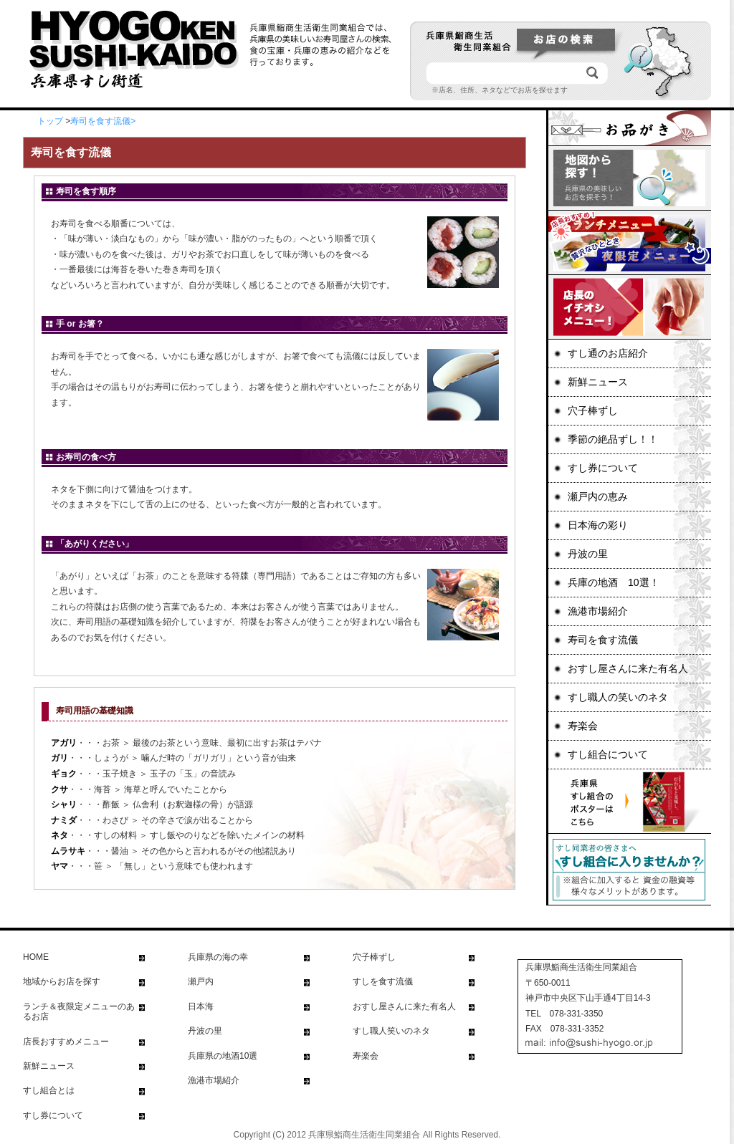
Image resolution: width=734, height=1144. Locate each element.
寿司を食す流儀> (102, 121)
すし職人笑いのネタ (391, 1031)
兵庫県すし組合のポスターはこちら (628, 801)
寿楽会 (583, 725)
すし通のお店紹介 (608, 353)
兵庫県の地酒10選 (222, 1056)
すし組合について (608, 754)
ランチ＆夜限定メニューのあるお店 (79, 1011)
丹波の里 (588, 553)
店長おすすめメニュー (66, 1042)
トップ (50, 121)
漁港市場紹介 (598, 611)
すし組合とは (49, 1090)
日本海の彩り (598, 525)
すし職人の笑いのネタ (618, 697)
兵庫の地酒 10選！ (613, 582)
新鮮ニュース (598, 382)
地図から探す (628, 178)
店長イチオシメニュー (628, 307)
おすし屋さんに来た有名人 (628, 668)
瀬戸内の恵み (598, 496)
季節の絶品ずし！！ (613, 439)
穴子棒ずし (593, 410)
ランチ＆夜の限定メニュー (628, 243)
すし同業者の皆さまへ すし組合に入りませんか (628, 869)
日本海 (201, 1006)
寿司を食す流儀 (603, 639)
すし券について (603, 468)
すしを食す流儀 (383, 981)
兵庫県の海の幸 (218, 957)
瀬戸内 (201, 981)
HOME (36, 957)
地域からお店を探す (61, 981)
